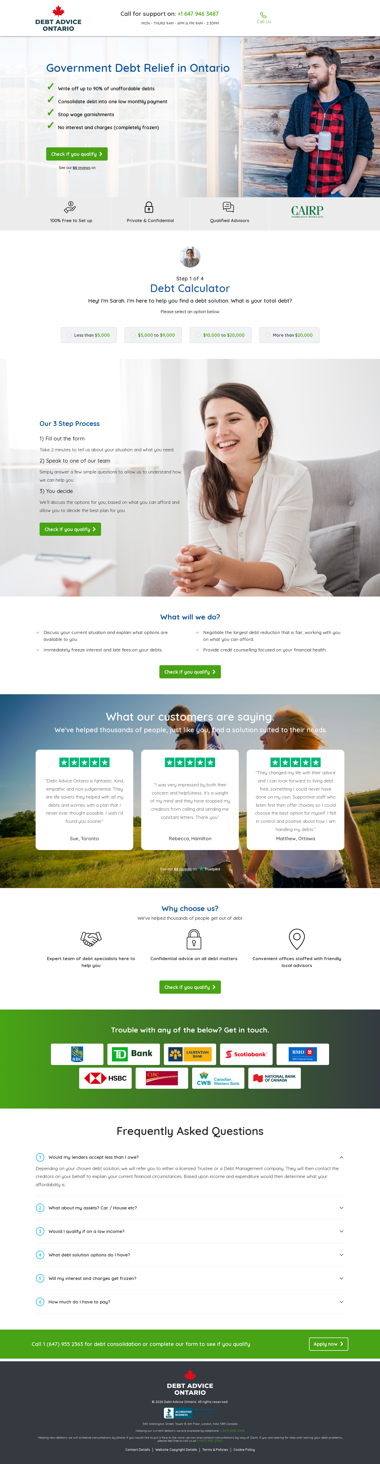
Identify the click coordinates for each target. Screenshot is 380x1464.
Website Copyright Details (176, 1450)
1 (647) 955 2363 (63, 1346)
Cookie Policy (244, 1450)
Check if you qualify (77, 154)
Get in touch (245, 1032)
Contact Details (137, 1450)
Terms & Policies (215, 1450)
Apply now (329, 1347)
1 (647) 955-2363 (232, 1431)
